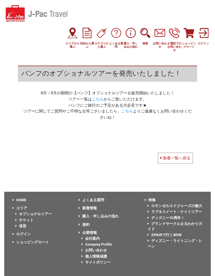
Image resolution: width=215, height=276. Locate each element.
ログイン (22, 234)
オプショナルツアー (33, 214)
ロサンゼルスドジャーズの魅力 (175, 206)
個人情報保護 (94, 256)
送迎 (20, 226)
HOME (19, 200)
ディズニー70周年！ (166, 218)
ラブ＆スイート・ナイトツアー (175, 212)
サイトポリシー (96, 262)
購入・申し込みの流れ (99, 216)
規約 (84, 224)
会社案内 (90, 238)
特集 (150, 200)
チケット (24, 220)
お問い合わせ (94, 250)
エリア (20, 208)
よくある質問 (91, 200)
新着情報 (88, 208)
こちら (98, 99)
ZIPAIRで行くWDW (165, 235)
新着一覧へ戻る (175, 158)
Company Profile (96, 244)
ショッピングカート (31, 242)
